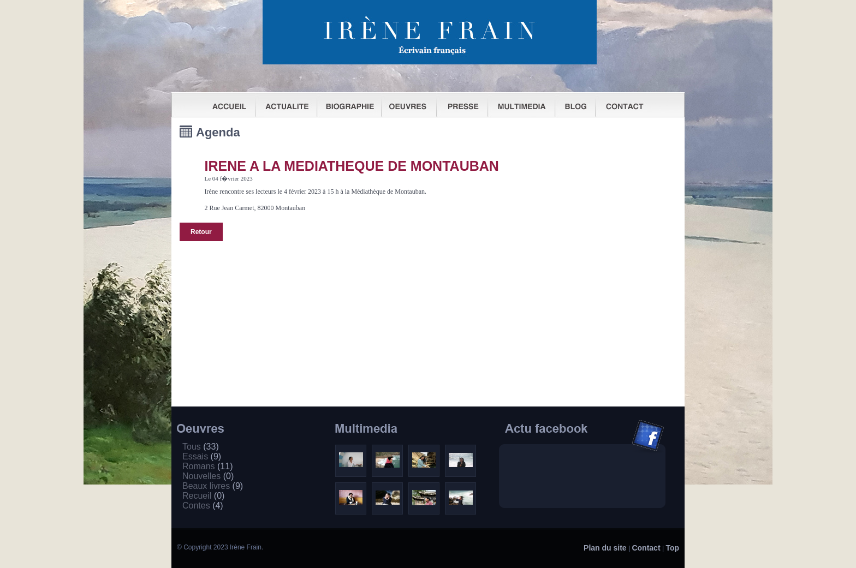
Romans (207, 466)
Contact (646, 547)
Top (672, 547)
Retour (201, 232)
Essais (201, 456)
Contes (202, 505)
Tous (200, 446)
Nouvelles (208, 476)
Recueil (203, 495)
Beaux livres (212, 486)
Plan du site (605, 547)
